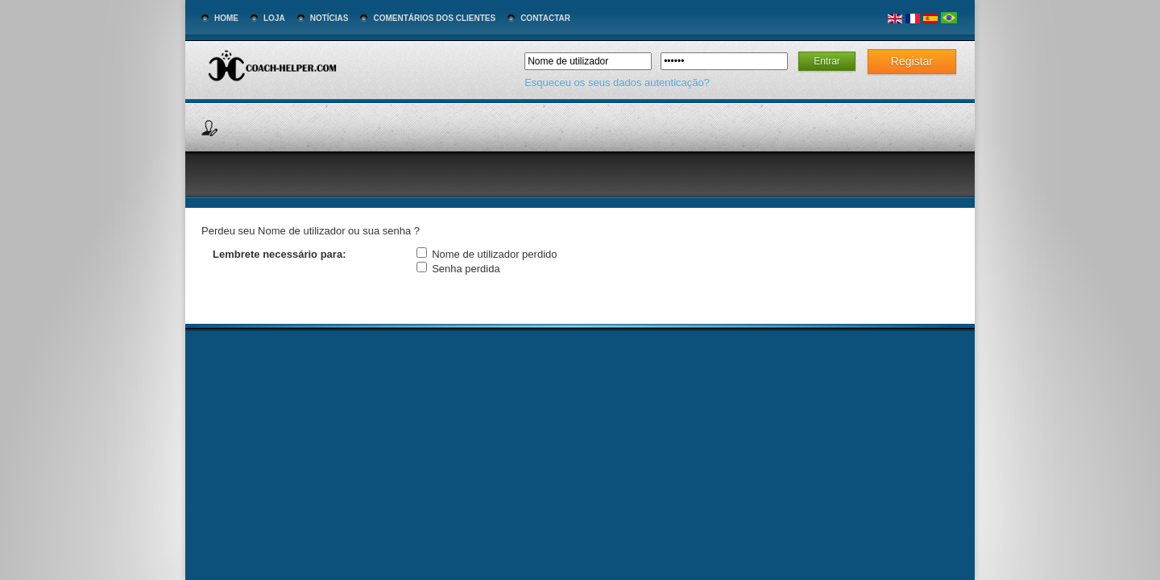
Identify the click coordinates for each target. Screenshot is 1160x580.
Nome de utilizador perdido (494, 254)
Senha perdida (466, 269)
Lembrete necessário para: (279, 254)
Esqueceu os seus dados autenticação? (617, 83)
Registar (912, 61)
